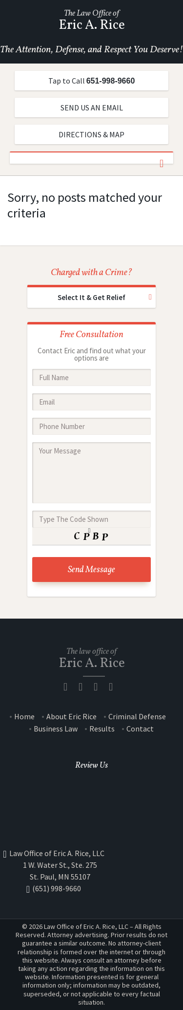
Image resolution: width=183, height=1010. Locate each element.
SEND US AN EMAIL (92, 107)
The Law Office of (91, 20)
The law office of (92, 658)
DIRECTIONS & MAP (91, 134)
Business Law (56, 728)
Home (24, 716)
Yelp (114, 687)
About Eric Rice (71, 716)
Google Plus (84, 687)
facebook (68, 687)
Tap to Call (91, 81)
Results (102, 728)
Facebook (91, 795)
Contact (140, 728)
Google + (91, 780)
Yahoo (91, 824)
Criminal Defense (137, 716)
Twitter (99, 687)
